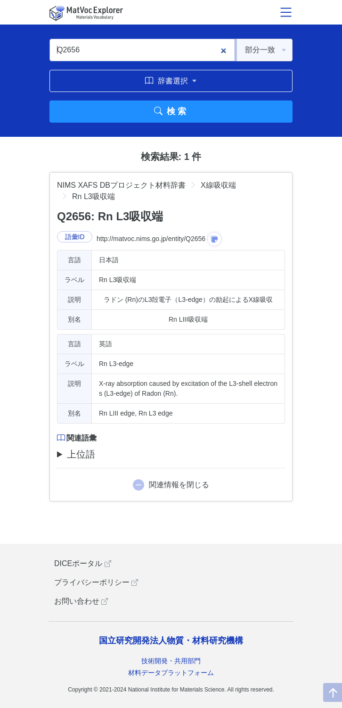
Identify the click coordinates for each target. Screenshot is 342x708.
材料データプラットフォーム (171, 672)
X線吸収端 (218, 185)
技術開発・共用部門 (171, 661)
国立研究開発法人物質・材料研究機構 (171, 640)
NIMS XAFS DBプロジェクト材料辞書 (121, 185)
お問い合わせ (81, 601)
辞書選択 (170, 80)
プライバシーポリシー (96, 582)
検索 (171, 111)
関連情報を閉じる (179, 485)
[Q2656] (142, 50)
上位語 (81, 454)
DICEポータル (82, 563)
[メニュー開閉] (286, 12)
